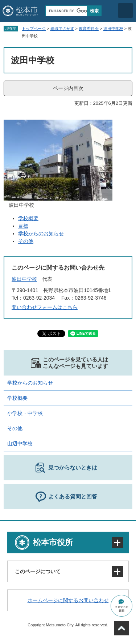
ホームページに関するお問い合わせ (68, 600)
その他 (25, 241)
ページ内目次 (68, 88)
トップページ (34, 28)
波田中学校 (113, 28)
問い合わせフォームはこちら (45, 307)
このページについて (38, 571)
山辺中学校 (20, 443)
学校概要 (28, 218)
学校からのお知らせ (41, 233)
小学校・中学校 (25, 413)
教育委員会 (89, 28)
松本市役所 (53, 542)
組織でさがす (62, 28)
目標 (23, 226)
